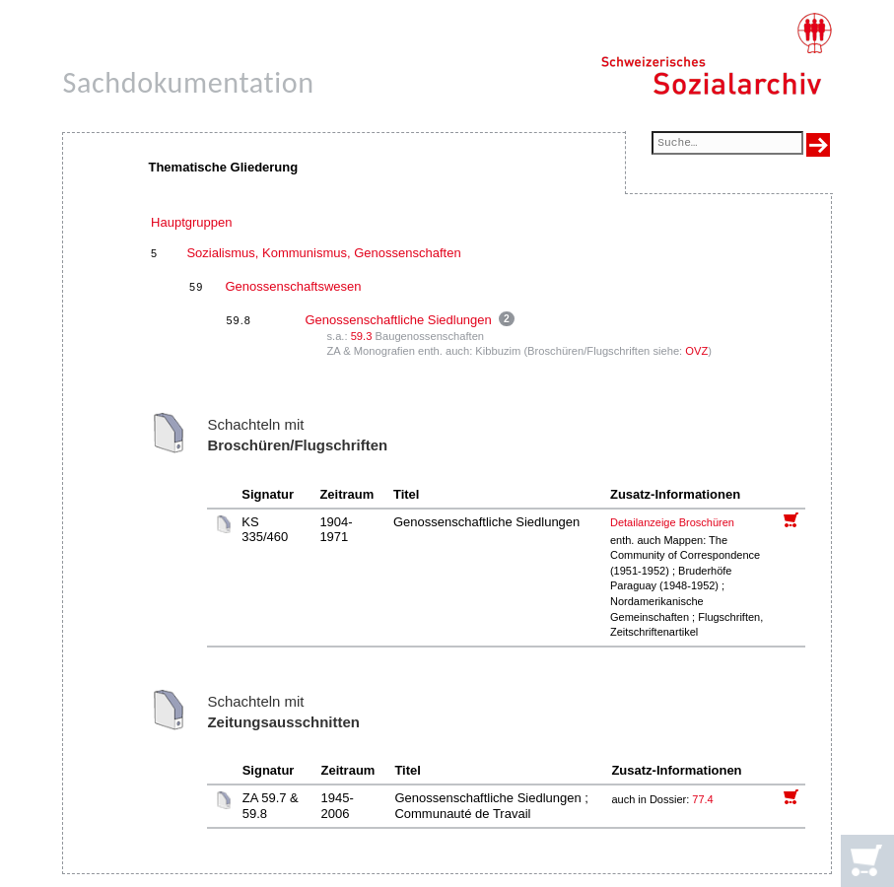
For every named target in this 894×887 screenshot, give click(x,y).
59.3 (362, 336)
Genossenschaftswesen (293, 286)
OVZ (696, 351)
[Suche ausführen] (818, 145)
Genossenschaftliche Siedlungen (398, 319)
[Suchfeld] (727, 144)
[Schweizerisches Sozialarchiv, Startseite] (716, 54)
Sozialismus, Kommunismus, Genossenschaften (323, 252)
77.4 (704, 799)
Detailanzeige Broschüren (672, 522)
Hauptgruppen (191, 222)
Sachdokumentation (187, 82)
